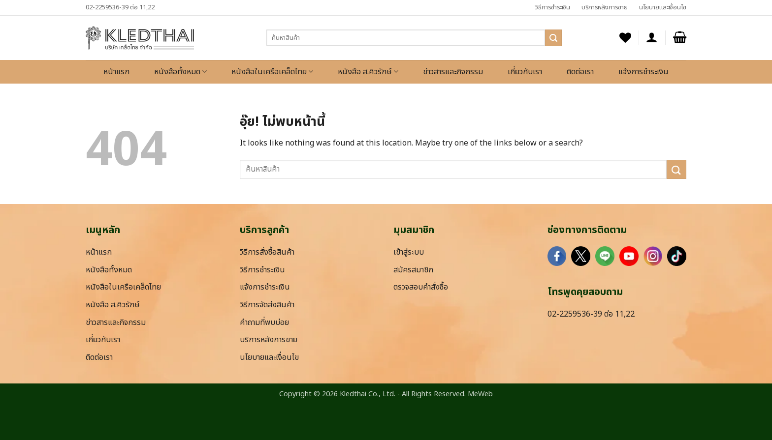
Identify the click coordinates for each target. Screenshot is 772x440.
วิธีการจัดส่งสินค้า (267, 305)
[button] (652, 38)
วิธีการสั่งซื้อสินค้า (267, 252)
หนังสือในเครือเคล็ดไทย (272, 72)
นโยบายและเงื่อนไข (662, 7)
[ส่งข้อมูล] (553, 37)
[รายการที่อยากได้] (625, 38)
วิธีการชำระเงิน (552, 7)
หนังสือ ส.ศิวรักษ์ (368, 72)
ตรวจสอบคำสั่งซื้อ (420, 287)
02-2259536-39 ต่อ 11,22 (120, 7)
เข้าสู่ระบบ (408, 252)
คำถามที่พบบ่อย (264, 322)
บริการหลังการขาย (604, 7)
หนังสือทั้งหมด (180, 72)
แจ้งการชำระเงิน (643, 72)
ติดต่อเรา (580, 72)
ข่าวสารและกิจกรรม (453, 72)
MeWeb (480, 394)
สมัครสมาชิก (413, 270)
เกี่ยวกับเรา (525, 72)
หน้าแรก (116, 72)
